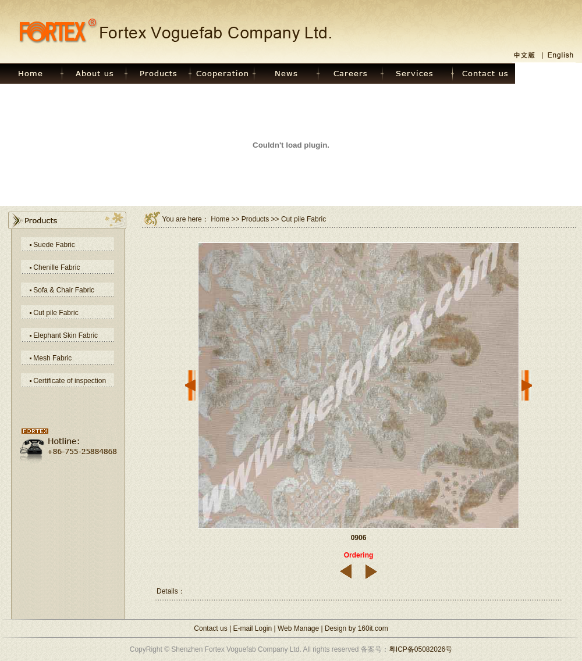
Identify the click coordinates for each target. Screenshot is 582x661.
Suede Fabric (53, 245)
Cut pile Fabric (55, 313)
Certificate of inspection (69, 381)
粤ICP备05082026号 (420, 649)
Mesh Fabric (52, 358)
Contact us (210, 628)
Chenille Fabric (56, 267)
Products (255, 219)
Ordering (359, 555)
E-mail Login (252, 628)
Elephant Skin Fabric (65, 335)
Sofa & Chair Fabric (63, 290)
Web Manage (298, 628)
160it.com (373, 628)
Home (220, 219)
